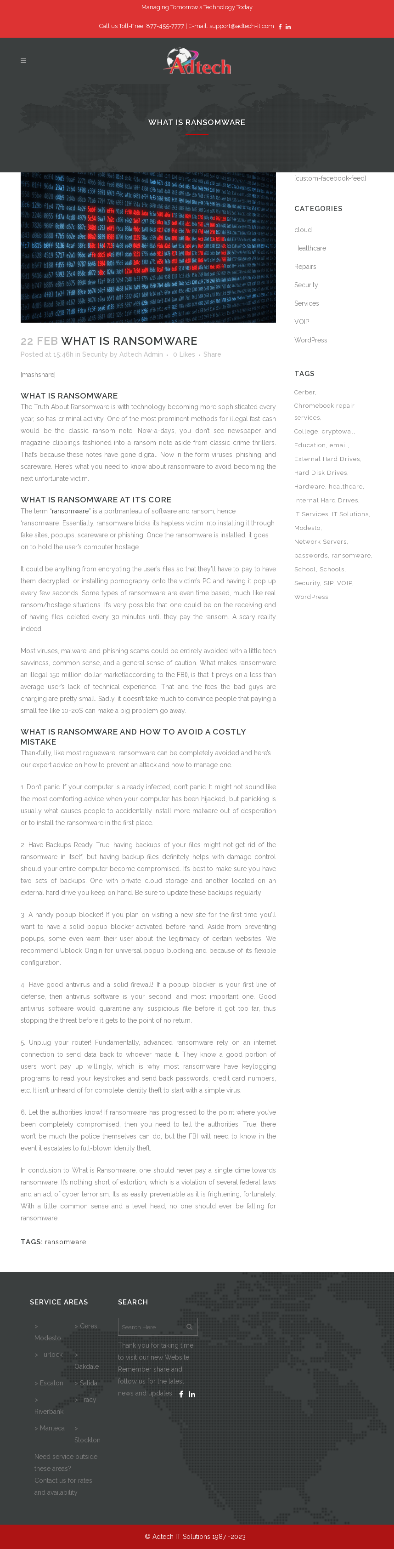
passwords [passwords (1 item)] (311, 555)
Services (306, 303)
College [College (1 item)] (306, 431)
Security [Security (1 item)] (307, 583)
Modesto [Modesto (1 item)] (307, 527)
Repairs (305, 266)
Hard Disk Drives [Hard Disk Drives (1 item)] (320, 472)
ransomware (70, 511)
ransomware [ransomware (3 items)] (351, 555)
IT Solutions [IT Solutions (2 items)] (350, 514)
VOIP (301, 321)
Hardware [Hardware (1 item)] (309, 486)
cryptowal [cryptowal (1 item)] (338, 431)
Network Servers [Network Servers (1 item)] (320, 541)
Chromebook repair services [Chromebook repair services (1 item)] (324, 411)
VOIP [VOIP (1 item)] (344, 583)
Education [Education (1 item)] (310, 445)
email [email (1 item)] (339, 445)
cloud (303, 229)
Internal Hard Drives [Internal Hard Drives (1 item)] (326, 500)
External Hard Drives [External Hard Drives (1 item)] (327, 459)
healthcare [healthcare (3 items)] (346, 486)
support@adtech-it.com (241, 26)
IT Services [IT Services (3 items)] (311, 514)
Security (95, 354)
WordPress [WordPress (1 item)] (311, 596)
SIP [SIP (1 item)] (328, 583)
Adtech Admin (141, 354)
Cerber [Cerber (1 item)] (304, 392)
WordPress (310, 340)
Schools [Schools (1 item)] (332, 569)
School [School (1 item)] (305, 569)
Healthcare (310, 248)
